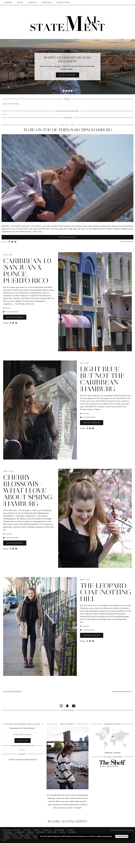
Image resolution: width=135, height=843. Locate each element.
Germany (41, 832)
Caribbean (19, 832)
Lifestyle (32, 2)
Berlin (62, 832)
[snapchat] (67, 706)
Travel (20, 2)
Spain (14, 836)
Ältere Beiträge (12, 691)
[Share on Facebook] (9, 242)
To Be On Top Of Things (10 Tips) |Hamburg (67, 129)
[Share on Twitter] (12, 242)
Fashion (8, 2)
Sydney (70, 830)
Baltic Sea (52, 832)
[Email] (73, 706)
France (30, 832)
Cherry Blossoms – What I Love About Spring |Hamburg (27, 490)
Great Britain (9, 834)
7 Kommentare (87, 630)
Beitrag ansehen (67, 75)
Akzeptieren (121, 836)
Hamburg (72, 832)
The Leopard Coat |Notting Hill (105, 592)
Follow (4, 114)
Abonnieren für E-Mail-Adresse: (22, 728)
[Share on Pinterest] (15, 242)
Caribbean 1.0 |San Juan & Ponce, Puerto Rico (27, 271)
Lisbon (6, 836)
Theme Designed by (122, 830)
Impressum (47, 2)
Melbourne (59, 830)
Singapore (37, 836)
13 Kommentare (10, 312)
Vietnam (7, 838)
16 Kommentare (87, 417)
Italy (20, 834)
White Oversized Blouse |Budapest (67, 59)
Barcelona (25, 836)
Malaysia (30, 834)
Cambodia (7, 832)
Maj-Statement (14, 830)
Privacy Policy (63, 2)
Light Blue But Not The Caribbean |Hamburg (102, 379)
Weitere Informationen (104, 836)
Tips (35, 838)
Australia (47, 830)
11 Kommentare (10, 538)
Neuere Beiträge (122, 691)
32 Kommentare (126, 241)
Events (28, 838)
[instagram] (61, 706)
